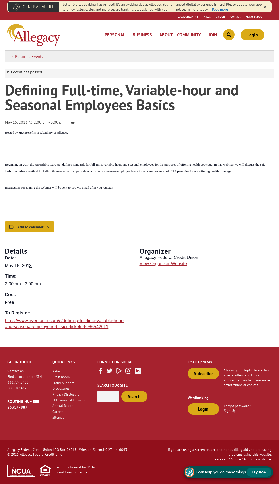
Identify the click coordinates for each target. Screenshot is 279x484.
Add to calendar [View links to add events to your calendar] (30, 227)
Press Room (61, 377)
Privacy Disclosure (65, 394)
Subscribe (203, 373)
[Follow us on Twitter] (110, 372)
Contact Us (15, 371)
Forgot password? (237, 406)
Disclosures (60, 388)
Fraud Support (254, 16)
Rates (207, 16)
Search (134, 396)
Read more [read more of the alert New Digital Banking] (220, 9)
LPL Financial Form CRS (69, 400)
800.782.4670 (18, 388)
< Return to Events (27, 56)
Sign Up (230, 410)
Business (142, 35)
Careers (220, 16)
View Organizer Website (163, 263)
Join (212, 35)
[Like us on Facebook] (100, 372)
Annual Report (63, 405)
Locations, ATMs (187, 16)
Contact (235, 16)
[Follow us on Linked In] (138, 372)
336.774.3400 (18, 382)
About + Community (180, 35)
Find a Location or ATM (24, 376)
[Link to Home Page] (33, 36)
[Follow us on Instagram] (128, 372)
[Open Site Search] (229, 34)
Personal (115, 35)
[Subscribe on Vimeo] (119, 372)
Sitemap (58, 417)
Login (252, 35)
